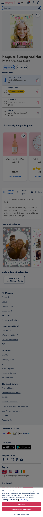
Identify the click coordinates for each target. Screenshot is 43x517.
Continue (21, 504)
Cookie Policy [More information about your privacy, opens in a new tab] (23, 500)
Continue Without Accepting (21, 509)
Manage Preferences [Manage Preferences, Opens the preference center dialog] (21, 514)
